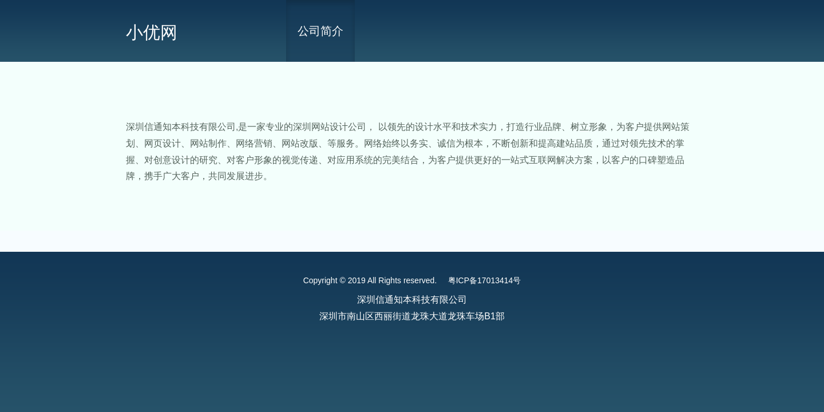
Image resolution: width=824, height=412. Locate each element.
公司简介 (320, 31)
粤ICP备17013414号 (484, 280)
